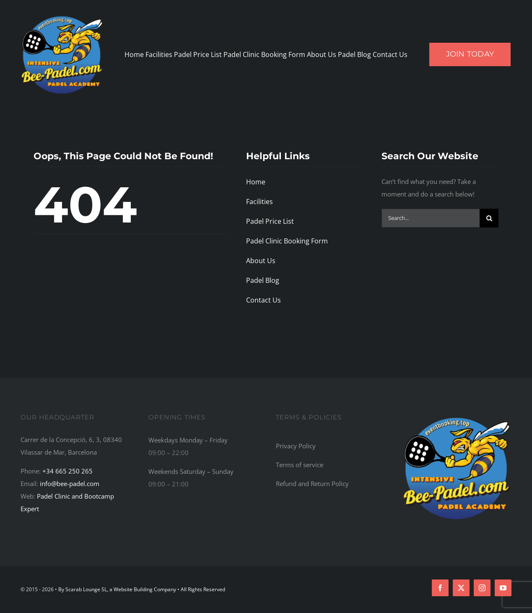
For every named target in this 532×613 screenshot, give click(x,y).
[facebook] (440, 587)
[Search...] (430, 218)
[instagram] (482, 587)
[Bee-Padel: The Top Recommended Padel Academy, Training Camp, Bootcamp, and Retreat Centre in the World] (457, 417)
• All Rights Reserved (201, 589)
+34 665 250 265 (67, 471)
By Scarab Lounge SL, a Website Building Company (117, 589)
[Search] (489, 218)
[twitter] (461, 587)
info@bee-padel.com (69, 483)
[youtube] (503, 587)
